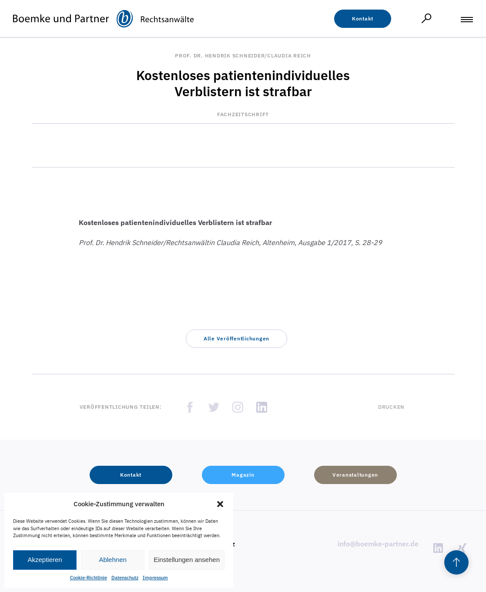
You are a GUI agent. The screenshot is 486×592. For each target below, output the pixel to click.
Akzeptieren (44, 559)
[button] (220, 504)
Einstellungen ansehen (187, 559)
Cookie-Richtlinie (88, 578)
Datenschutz (124, 578)
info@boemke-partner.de (378, 543)
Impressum (155, 578)
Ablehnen (112, 559)
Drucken (391, 407)
